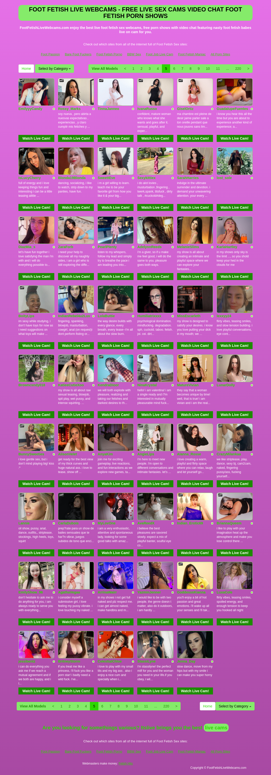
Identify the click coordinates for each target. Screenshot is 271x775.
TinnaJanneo (108, 109)
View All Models (105, 69)
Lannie (24, 523)
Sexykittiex (146, 178)
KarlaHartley (227, 247)
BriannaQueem (229, 523)
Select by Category (54, 69)
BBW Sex (134, 54)
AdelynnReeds (149, 247)
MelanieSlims (188, 247)
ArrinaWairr (107, 592)
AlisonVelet (67, 454)
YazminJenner (149, 592)
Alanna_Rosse (189, 454)
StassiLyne (146, 661)
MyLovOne (107, 523)
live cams (216, 727)
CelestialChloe (110, 661)
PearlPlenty (107, 247)
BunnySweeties (31, 454)
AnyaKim (105, 454)
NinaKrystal (147, 385)
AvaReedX (145, 523)
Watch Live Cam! (36, 138)
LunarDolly (226, 385)
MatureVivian (188, 385)
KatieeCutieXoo (71, 385)
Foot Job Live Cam (159, 54)
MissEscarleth (189, 316)
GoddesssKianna (191, 592)
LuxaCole (224, 592)
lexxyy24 (224, 316)
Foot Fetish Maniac (192, 54)
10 (208, 69)
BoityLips (26, 316)
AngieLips (145, 454)
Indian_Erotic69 (190, 523)
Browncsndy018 (31, 385)
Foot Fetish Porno (109, 54)
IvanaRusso (147, 109)
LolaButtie (106, 316)
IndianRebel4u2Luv (74, 316)
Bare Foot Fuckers (78, 54)
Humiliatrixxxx (149, 316)
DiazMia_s (26, 247)
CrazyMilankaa (229, 454)
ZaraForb (65, 247)
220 (238, 69)
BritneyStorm (69, 661)
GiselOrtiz (185, 109)
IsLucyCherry (29, 178)
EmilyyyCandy (30, 109)
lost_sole (224, 178)
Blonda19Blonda (71, 178)
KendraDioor (108, 385)
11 (218, 69)
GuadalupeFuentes (232, 109)
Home (26, 69)
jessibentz (26, 661)
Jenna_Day (186, 661)
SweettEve (106, 178)
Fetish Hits (126, 763)
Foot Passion (50, 54)
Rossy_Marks (69, 109)
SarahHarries (188, 178)
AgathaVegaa (69, 592)
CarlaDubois (68, 523)
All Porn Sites (220, 54)
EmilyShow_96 (30, 592)
